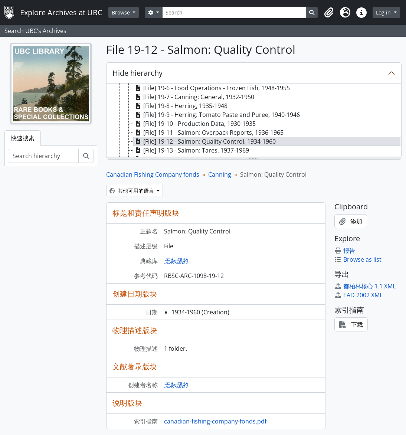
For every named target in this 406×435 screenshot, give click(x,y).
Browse (121, 12)
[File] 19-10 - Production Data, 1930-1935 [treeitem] (195, 123)
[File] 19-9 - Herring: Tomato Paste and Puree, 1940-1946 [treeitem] (217, 114)
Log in (384, 12)
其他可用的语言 (132, 190)
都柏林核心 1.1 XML (365, 286)
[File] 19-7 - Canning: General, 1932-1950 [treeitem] (194, 96)
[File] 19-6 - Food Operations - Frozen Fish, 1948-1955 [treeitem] (212, 88)
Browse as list (358, 259)
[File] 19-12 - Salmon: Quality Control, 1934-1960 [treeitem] (205, 141)
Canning (219, 174)
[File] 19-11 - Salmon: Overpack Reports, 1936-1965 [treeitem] (209, 132)
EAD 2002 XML (358, 295)
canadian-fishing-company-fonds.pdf (215, 421)
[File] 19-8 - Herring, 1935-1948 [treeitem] (180, 105)
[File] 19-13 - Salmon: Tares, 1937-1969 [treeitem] (191, 150)
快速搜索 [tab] (23, 138)
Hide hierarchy (137, 73)
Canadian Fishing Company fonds (152, 174)
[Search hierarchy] (43, 156)
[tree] (254, 121)
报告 (344, 250)
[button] (329, 12)
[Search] (234, 12)
